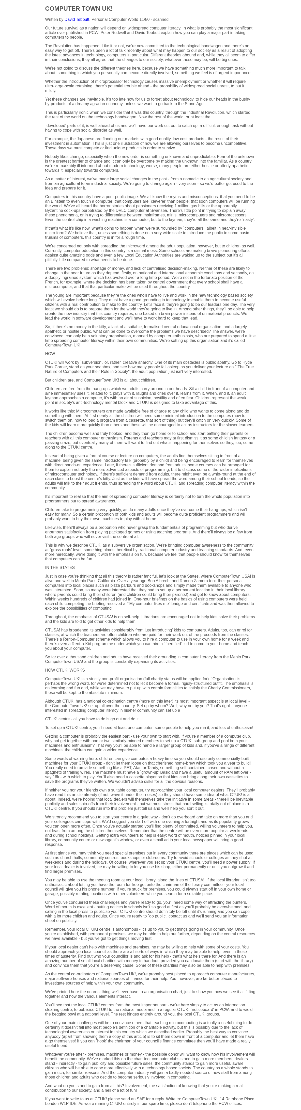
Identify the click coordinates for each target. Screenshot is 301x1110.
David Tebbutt (77, 19)
